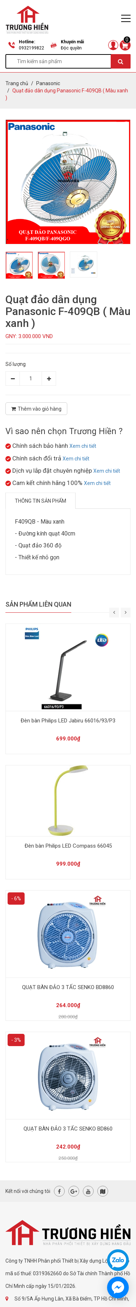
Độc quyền (71, 48)
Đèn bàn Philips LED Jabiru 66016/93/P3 (68, 720)
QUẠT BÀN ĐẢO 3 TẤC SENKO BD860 (68, 1128)
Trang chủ (16, 83)
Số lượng (15, 364)
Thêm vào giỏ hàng (36, 409)
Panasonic (48, 83)
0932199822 (31, 48)
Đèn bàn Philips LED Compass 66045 (68, 846)
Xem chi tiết (82, 446)
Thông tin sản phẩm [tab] (40, 501)
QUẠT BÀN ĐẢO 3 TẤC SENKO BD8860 (68, 987)
